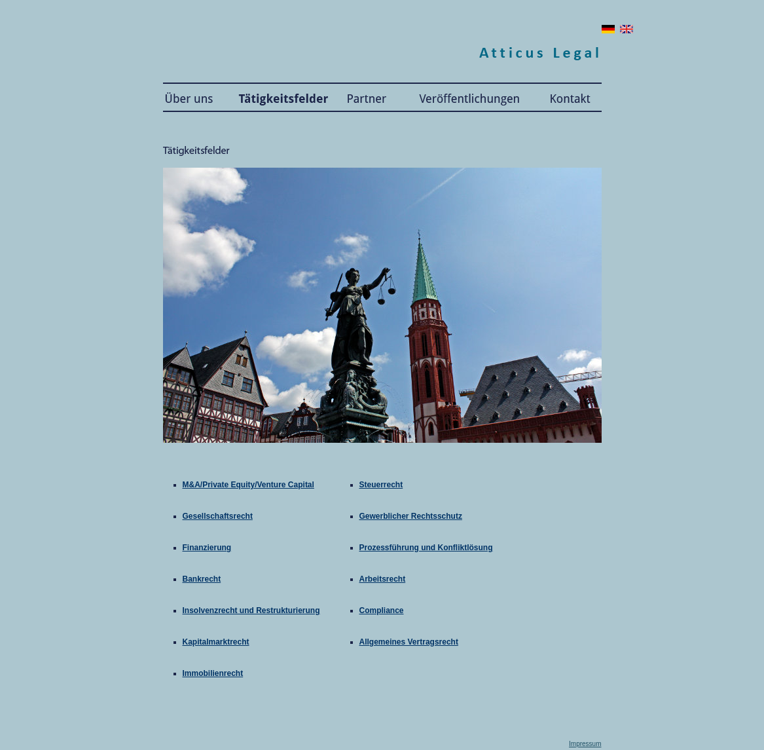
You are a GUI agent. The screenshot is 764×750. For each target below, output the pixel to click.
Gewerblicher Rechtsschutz (410, 516)
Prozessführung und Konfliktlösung (426, 547)
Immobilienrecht (213, 673)
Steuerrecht (381, 484)
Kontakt (566, 97)
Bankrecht (202, 579)
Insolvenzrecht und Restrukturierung (251, 610)
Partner (368, 97)
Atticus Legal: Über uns (192, 97)
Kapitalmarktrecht (216, 642)
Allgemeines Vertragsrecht (408, 642)
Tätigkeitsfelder (278, 97)
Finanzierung (207, 547)
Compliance (381, 610)
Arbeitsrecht (382, 579)
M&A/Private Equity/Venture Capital (248, 484)
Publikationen (469, 97)
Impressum (585, 743)
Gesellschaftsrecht (218, 516)
